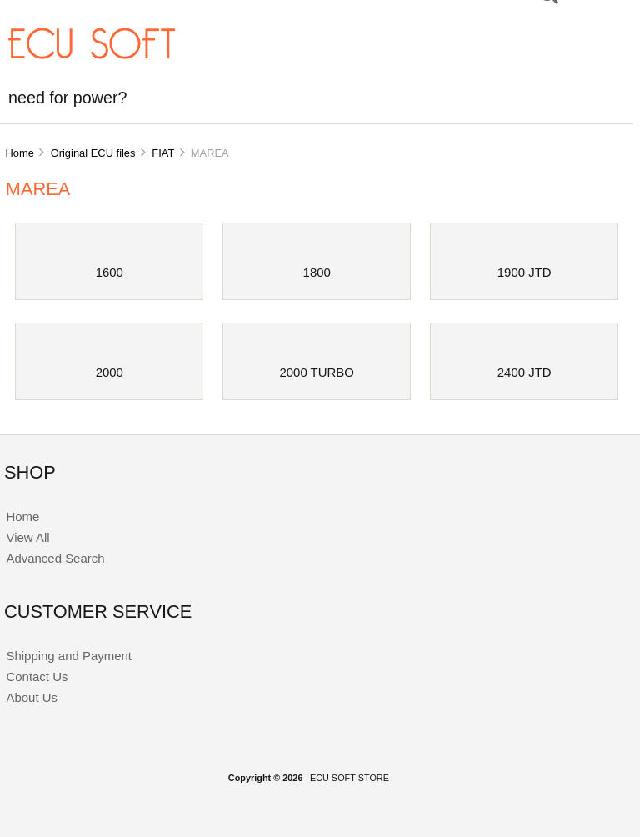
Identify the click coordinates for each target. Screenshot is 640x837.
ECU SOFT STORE (349, 778)
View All (27, 537)
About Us (32, 697)
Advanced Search (55, 558)
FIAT (163, 153)
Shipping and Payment (68, 656)
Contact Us (37, 676)
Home (19, 153)
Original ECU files (93, 153)
